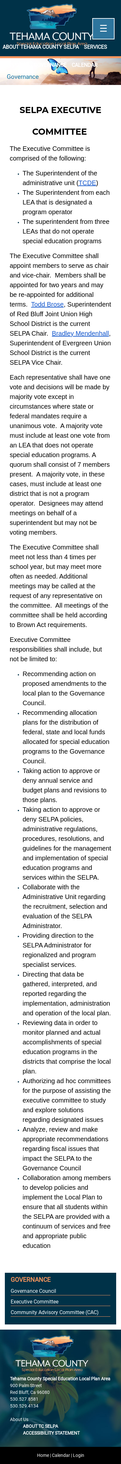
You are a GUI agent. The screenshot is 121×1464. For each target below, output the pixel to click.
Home (43, 1455)
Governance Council (33, 1291)
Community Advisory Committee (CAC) (55, 1312)
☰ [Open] (103, 28)
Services (95, 47)
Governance (50, 65)
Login (78, 1455)
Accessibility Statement (51, 1433)
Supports (15, 65)
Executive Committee (34, 1302)
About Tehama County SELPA (41, 47)
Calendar (84, 65)
